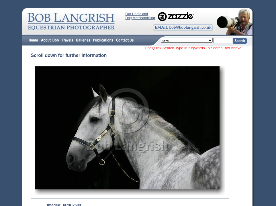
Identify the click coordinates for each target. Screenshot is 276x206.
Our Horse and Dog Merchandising (140, 16)
